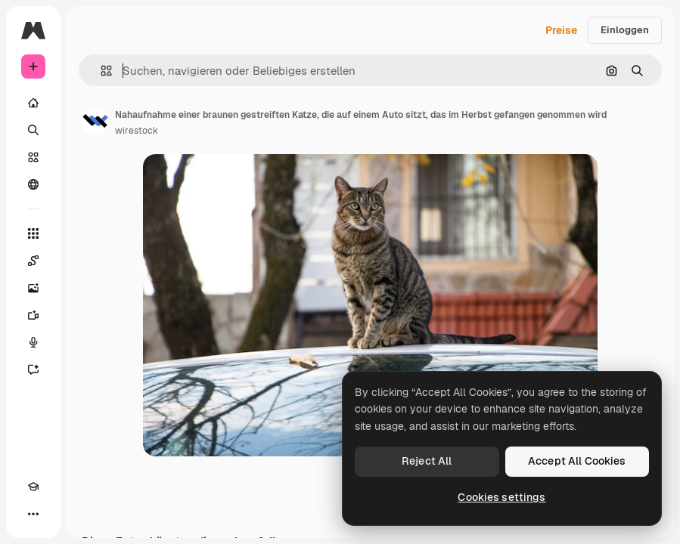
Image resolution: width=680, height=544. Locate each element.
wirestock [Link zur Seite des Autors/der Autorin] (136, 131)
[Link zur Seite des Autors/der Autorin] (95, 120)
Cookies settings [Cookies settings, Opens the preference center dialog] (501, 497)
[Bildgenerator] (33, 288)
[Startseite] (33, 103)
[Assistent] (33, 369)
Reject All (427, 461)
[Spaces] (33, 261)
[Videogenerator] (33, 315)
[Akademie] (33, 486)
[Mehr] (33, 514)
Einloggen (625, 29)
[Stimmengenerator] (33, 342)
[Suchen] (33, 130)
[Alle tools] (33, 233)
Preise (561, 30)
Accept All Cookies (577, 461)
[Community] (33, 184)
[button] (100, 70)
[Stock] (33, 157)
